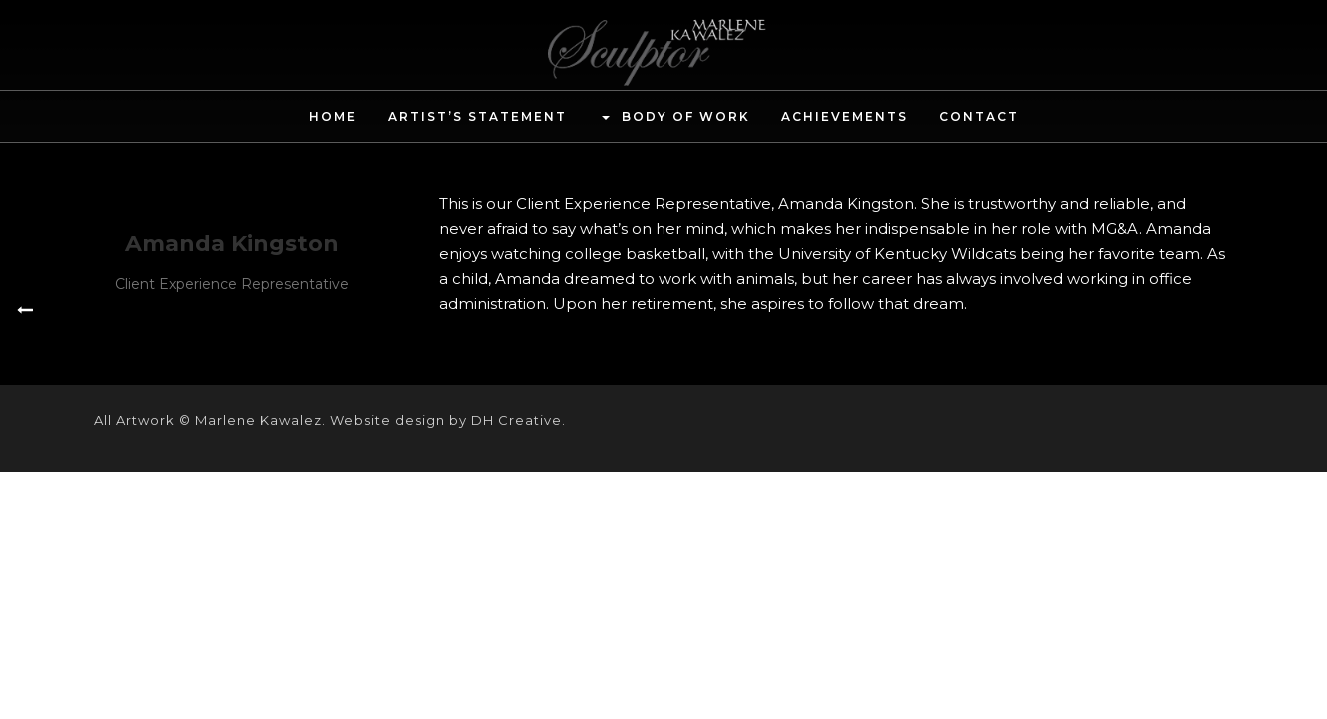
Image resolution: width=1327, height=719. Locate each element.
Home (333, 116)
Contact (979, 116)
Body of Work (674, 117)
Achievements (844, 116)
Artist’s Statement (477, 116)
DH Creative (516, 420)
